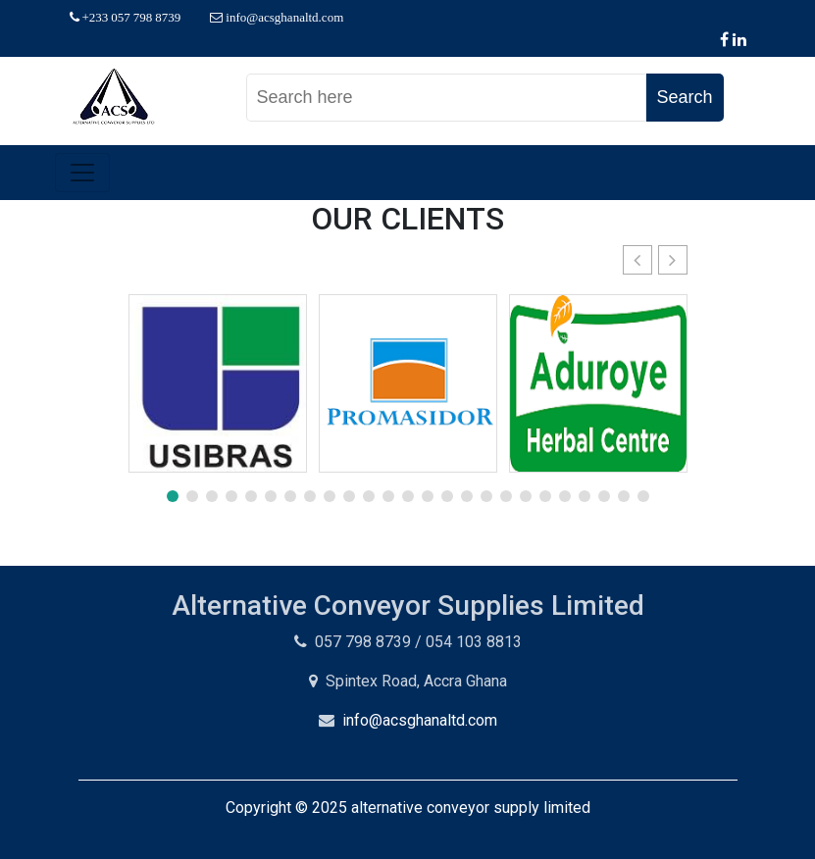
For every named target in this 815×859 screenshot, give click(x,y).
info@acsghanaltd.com (419, 720)
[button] (673, 260)
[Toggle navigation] (82, 172)
